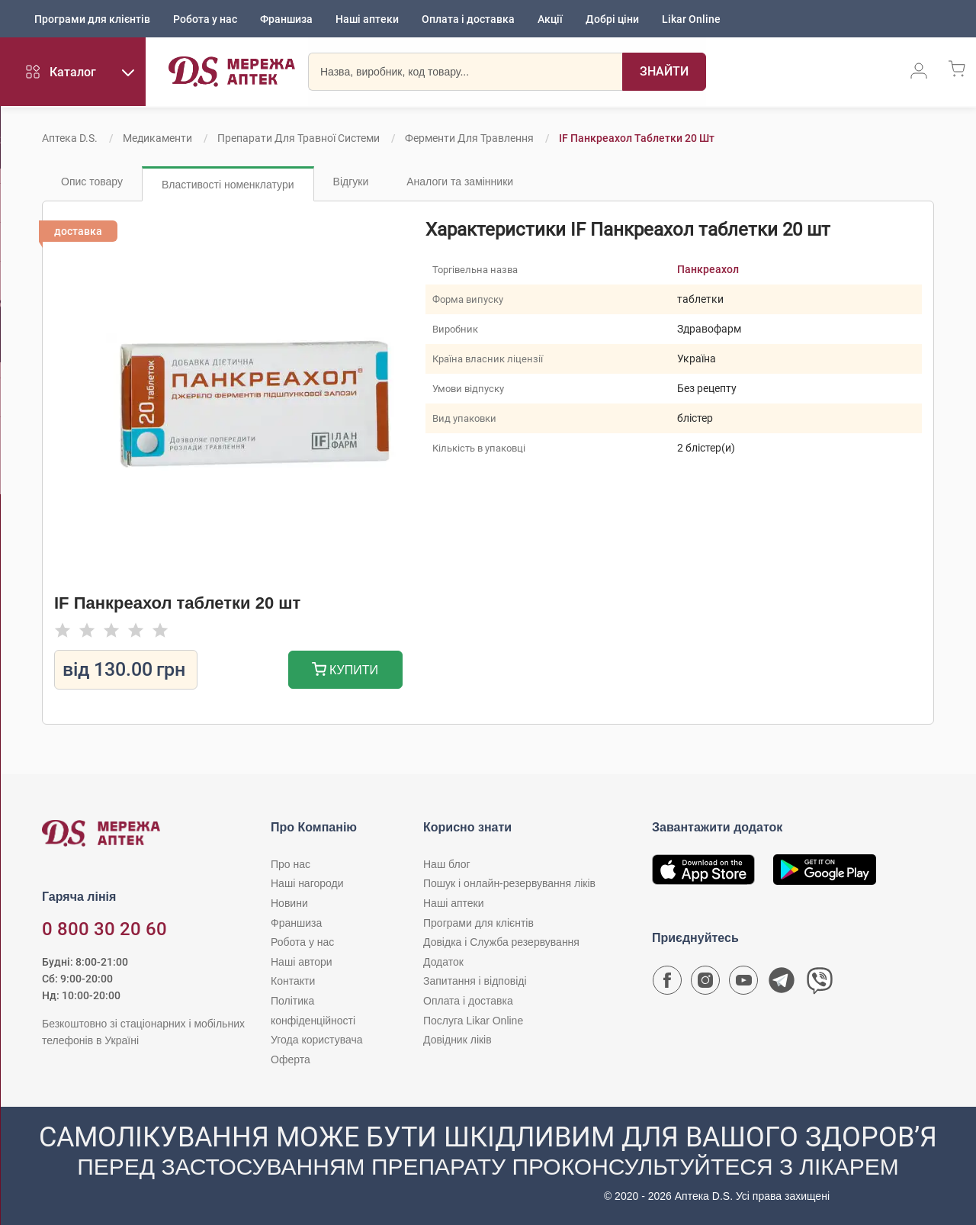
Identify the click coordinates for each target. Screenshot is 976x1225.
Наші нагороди (307, 883)
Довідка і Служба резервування (501, 942)
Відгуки (351, 181)
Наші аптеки (367, 19)
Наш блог (446, 864)
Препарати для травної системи (298, 138)
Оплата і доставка (468, 19)
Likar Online (691, 19)
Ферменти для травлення (469, 138)
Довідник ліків (457, 1040)
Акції (550, 19)
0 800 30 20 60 (104, 929)
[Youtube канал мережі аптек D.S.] (743, 984)
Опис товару (92, 181)
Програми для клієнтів (92, 19)
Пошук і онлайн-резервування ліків (509, 883)
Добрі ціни (612, 19)
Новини (289, 903)
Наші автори (301, 962)
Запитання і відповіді (475, 981)
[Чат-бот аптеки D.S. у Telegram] (781, 984)
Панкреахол (708, 269)
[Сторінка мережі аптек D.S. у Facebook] (667, 984)
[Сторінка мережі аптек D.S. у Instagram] (705, 984)
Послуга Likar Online (473, 1020)
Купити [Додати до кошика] (345, 671)
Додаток (443, 962)
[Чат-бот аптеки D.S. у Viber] (819, 984)
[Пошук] (660, 72)
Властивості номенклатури (228, 184)
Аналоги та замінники (459, 181)
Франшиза (286, 19)
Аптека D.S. (70, 138)
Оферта (290, 1059)
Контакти (293, 981)
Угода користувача (316, 1040)
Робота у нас (205, 19)
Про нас (290, 864)
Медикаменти (157, 138)
